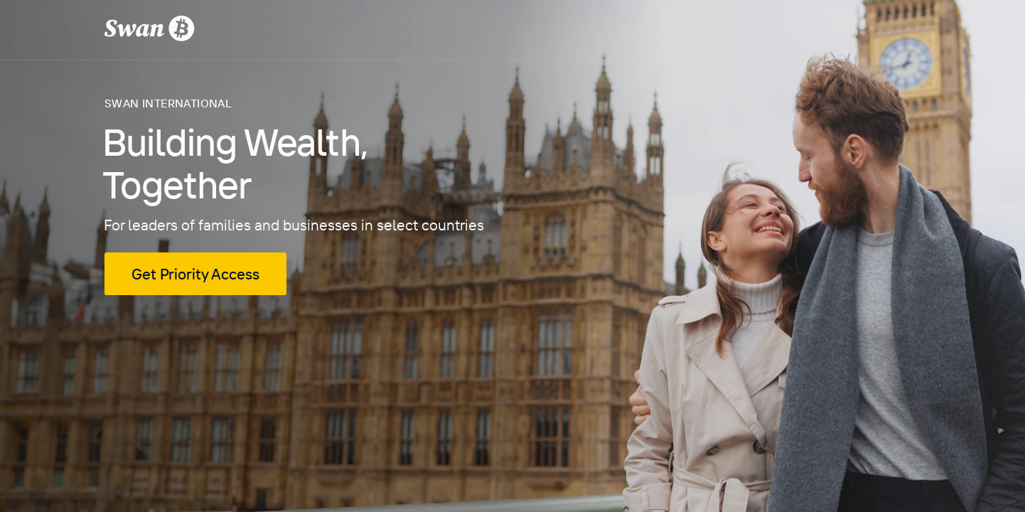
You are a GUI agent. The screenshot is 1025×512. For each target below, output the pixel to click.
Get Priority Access (195, 274)
